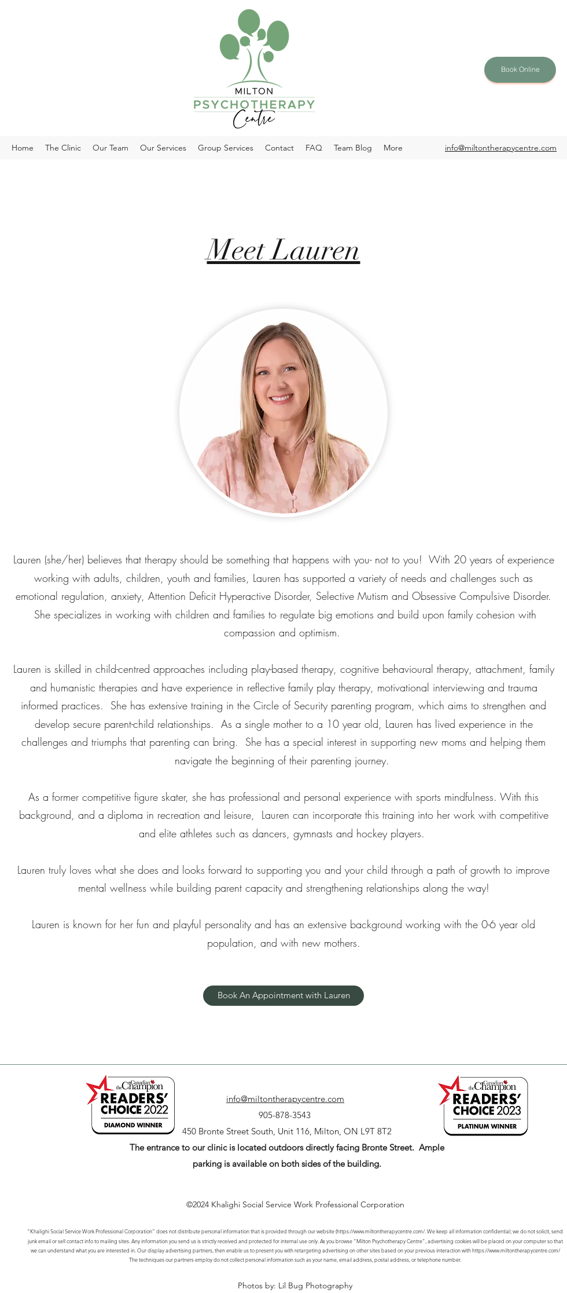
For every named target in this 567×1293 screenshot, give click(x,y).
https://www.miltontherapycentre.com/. (381, 1231)
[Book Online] (520, 70)
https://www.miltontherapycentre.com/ (516, 1250)
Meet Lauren (283, 250)
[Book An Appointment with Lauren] (283, 996)
